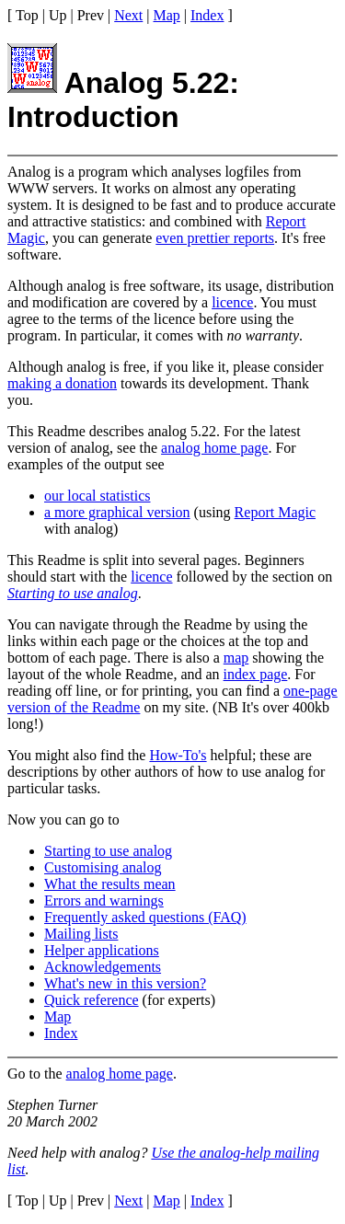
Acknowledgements (102, 967)
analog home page (214, 448)
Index (207, 15)
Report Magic (275, 512)
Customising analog (103, 867)
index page (256, 674)
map (236, 657)
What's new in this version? (125, 983)
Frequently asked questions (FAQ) (145, 917)
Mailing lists (81, 933)
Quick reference (91, 1000)
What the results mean (110, 884)
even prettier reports (214, 238)
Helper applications (101, 950)
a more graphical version (117, 512)
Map (167, 15)
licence (232, 302)
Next (128, 15)
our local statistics (97, 495)
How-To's (177, 755)
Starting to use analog (72, 593)
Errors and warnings (104, 900)
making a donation (62, 383)
